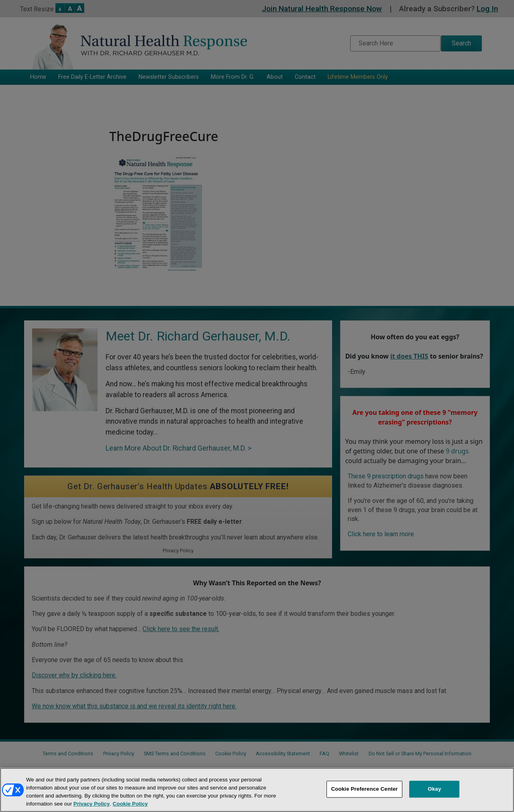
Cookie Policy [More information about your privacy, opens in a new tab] (130, 804)
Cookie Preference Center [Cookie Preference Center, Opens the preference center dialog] (364, 789)
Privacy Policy (91, 804)
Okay (434, 789)
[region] (257, 790)
